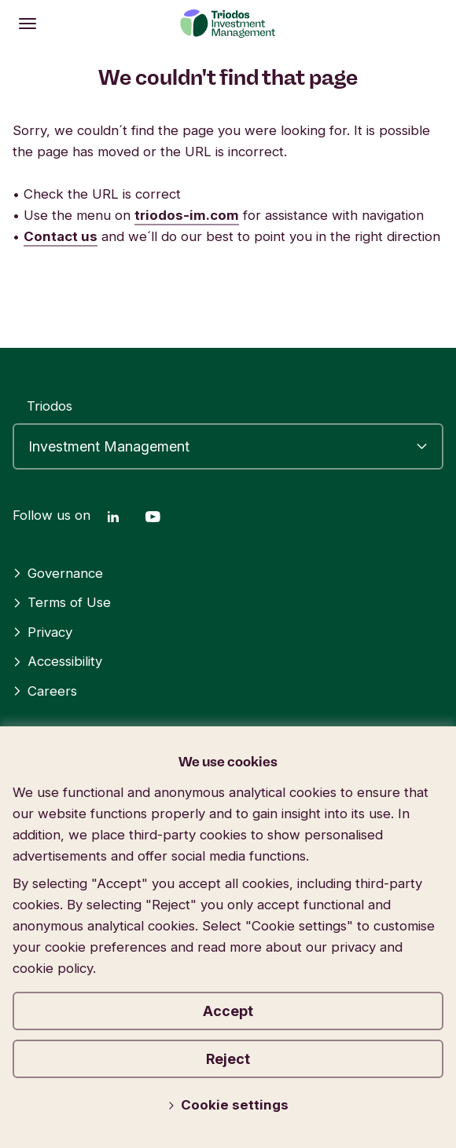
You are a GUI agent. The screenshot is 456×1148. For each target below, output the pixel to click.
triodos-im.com (186, 215)
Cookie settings (228, 1105)
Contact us (60, 236)
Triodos (49, 406)
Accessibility (57, 661)
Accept (228, 1011)
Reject (228, 1059)
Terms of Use (62, 602)
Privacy (42, 632)
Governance (58, 573)
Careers (45, 691)
